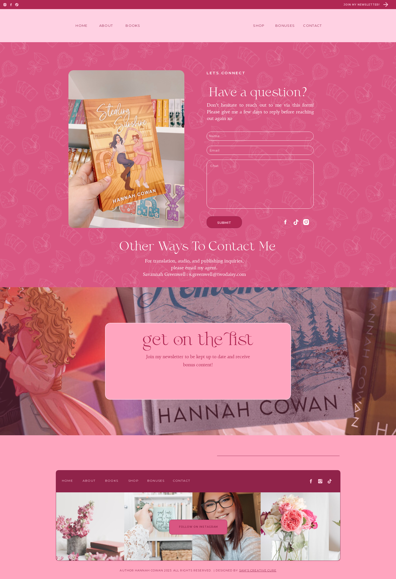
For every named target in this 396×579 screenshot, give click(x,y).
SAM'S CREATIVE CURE (258, 570)
